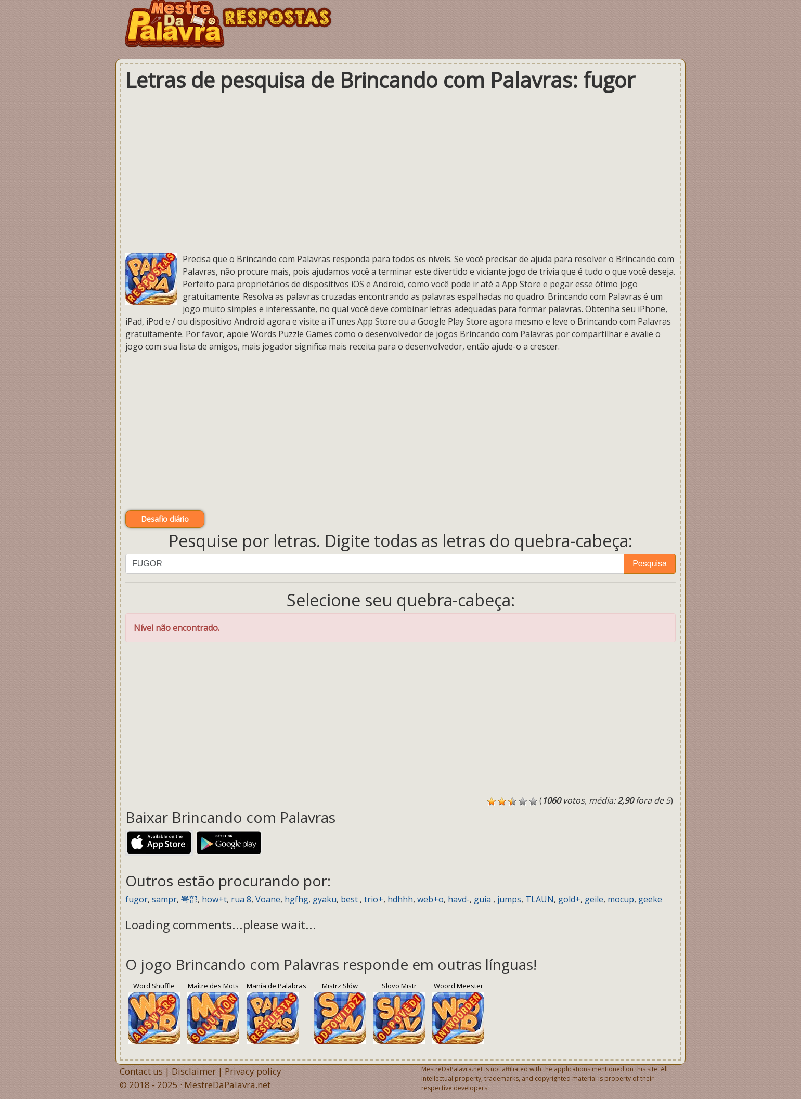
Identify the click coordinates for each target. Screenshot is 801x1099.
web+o (430, 899)
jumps (509, 899)
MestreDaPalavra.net (227, 1085)
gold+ (569, 899)
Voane (267, 899)
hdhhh (400, 899)
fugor (136, 899)
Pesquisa (649, 563)
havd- (459, 899)
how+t (214, 899)
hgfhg (296, 899)
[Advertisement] (400, 172)
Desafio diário (165, 519)
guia (483, 899)
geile (594, 899)
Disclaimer (194, 1071)
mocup (621, 899)
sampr (164, 899)
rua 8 (241, 899)
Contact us (141, 1071)
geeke (650, 899)
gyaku (325, 899)
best (350, 899)
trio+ (373, 899)
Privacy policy (253, 1071)
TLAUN (539, 899)
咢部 (189, 899)
